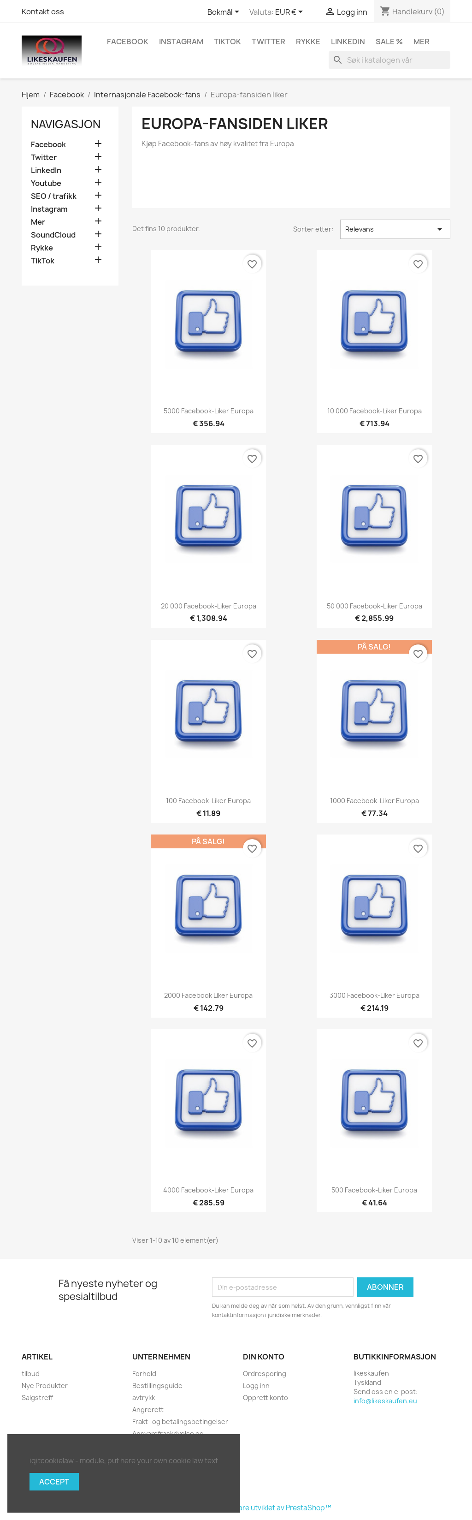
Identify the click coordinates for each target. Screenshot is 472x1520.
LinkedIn (348, 41)
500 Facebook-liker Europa (374, 1190)
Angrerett (148, 1409)
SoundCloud (53, 235)
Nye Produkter (45, 1385)
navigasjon (65, 124)
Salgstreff (37, 1397)
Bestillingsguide (157, 1385)
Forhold (144, 1373)
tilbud (31, 1373)
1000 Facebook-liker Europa (374, 800)
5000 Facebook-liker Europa (209, 410)
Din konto (263, 1357)
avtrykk (143, 1397)
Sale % (389, 41)
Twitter (268, 41)
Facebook (127, 41)
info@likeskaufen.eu (385, 1400)
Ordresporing (264, 1373)
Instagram (181, 41)
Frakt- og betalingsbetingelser (180, 1421)
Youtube (46, 183)
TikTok (227, 41)
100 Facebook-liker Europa (208, 800)
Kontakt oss (43, 11)
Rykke (308, 41)
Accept (54, 1482)
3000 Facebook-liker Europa (374, 995)
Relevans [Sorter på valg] (395, 229)
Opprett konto (265, 1397)
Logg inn (256, 1385)
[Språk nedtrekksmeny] (224, 12)
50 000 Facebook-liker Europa (374, 606)
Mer (421, 41)
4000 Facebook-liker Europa (208, 1190)
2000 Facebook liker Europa (208, 995)
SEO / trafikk (54, 196)
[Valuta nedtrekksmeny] (290, 12)
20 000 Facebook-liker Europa (208, 606)
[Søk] (389, 60)
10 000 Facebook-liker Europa (374, 410)
